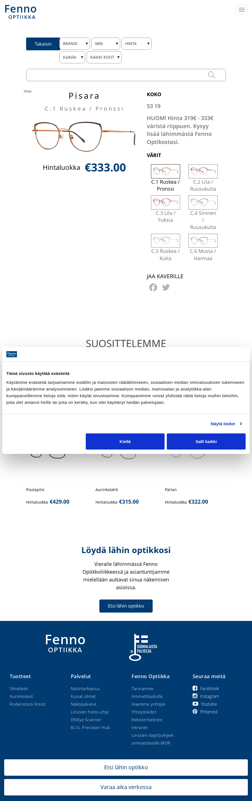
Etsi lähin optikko (126, 606)
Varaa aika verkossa (126, 787)
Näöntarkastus (85, 688)
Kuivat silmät (83, 696)
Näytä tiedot (223, 423)
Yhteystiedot (144, 712)
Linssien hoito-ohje (90, 712)
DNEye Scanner (86, 719)
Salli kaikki (206, 441)
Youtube (205, 704)
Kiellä (125, 441)
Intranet (140, 727)
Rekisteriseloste (147, 719)
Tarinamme (143, 688)
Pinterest (205, 712)
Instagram (206, 696)
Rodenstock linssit (28, 704)
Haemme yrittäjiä (148, 704)
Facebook (206, 688)
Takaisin (43, 44)
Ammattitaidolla (147, 696)
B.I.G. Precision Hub (90, 727)
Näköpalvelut (84, 704)
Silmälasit (19, 688)
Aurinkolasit (21, 696)
